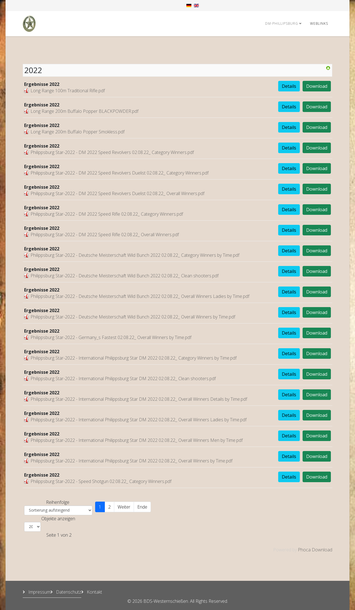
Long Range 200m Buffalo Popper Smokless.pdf (78, 132)
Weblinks (319, 23)
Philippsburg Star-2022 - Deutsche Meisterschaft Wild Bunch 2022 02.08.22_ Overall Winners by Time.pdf (133, 317)
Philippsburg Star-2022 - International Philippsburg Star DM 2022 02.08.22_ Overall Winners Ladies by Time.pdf (139, 420)
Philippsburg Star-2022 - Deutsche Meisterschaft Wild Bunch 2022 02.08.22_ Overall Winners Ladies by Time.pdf (140, 296)
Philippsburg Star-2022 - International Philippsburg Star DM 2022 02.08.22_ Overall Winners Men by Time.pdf (137, 440)
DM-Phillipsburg (281, 23)
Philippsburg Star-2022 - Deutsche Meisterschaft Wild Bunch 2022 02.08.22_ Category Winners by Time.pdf (135, 255)
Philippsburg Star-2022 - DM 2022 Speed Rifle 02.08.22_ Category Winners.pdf (107, 214)
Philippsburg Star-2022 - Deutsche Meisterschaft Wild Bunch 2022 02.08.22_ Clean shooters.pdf (125, 276)
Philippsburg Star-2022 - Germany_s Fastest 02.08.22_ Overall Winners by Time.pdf (111, 337)
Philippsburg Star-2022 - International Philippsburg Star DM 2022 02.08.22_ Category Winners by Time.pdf (134, 358)
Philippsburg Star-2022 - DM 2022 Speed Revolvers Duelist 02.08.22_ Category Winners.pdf (120, 173)
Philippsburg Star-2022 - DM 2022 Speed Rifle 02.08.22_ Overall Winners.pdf (105, 234)
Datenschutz (68, 592)
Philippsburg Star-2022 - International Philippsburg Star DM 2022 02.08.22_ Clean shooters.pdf (123, 378)
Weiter (124, 507)
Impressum (38, 592)
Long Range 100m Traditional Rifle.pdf (68, 91)
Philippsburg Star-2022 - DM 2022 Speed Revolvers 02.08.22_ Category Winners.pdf (112, 152)
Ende (142, 507)
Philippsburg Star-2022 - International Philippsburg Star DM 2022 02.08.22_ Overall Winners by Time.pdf (131, 461)
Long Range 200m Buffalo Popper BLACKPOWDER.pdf (84, 111)
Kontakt (94, 592)
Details (289, 86)
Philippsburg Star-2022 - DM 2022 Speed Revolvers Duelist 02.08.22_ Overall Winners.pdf (117, 193)
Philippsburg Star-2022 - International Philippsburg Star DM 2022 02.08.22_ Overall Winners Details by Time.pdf (139, 399)
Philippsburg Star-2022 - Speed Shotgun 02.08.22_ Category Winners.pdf (101, 481)
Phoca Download (315, 550)
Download (316, 86)
